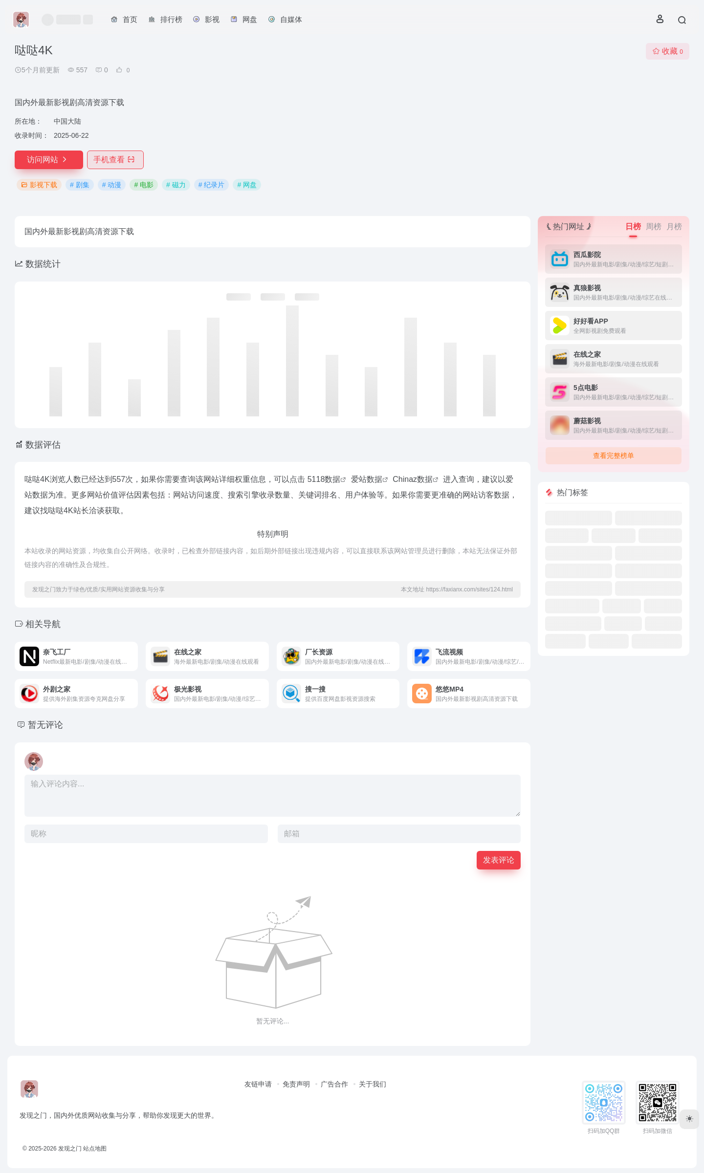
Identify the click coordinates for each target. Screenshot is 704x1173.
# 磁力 (176, 185)
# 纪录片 (211, 185)
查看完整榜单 (613, 455)
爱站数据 (366, 479)
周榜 (653, 226)
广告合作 (334, 1084)
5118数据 (324, 479)
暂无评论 (45, 725)
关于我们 (372, 1084)
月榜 (674, 226)
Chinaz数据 (413, 479)
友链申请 (258, 1084)
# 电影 (144, 185)
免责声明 (296, 1084)
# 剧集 (79, 185)
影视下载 (39, 185)
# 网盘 (247, 185)
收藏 (667, 51)
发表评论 (498, 860)
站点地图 (95, 1148)
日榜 (633, 226)
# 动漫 (112, 185)
